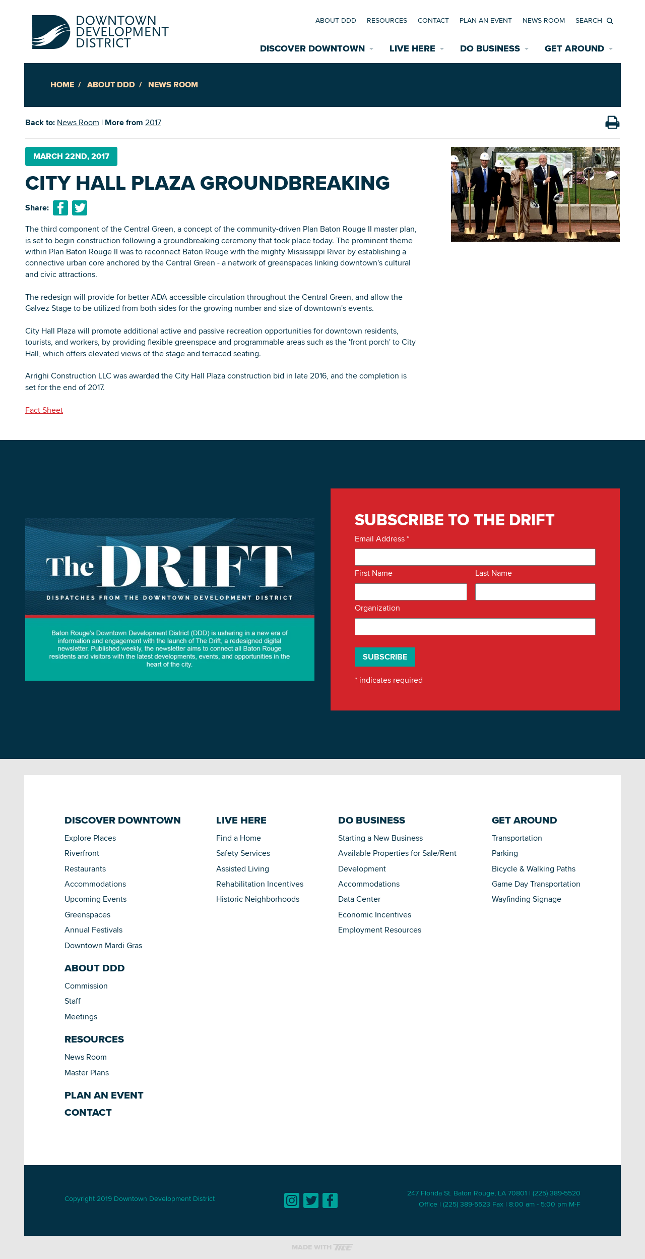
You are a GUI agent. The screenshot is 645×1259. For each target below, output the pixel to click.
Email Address (382, 538)
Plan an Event (486, 20)
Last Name (493, 573)
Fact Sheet (44, 410)
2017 (153, 122)
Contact (433, 20)
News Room (544, 20)
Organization (377, 608)
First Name (374, 573)
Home (62, 84)
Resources (387, 20)
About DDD (335, 20)
